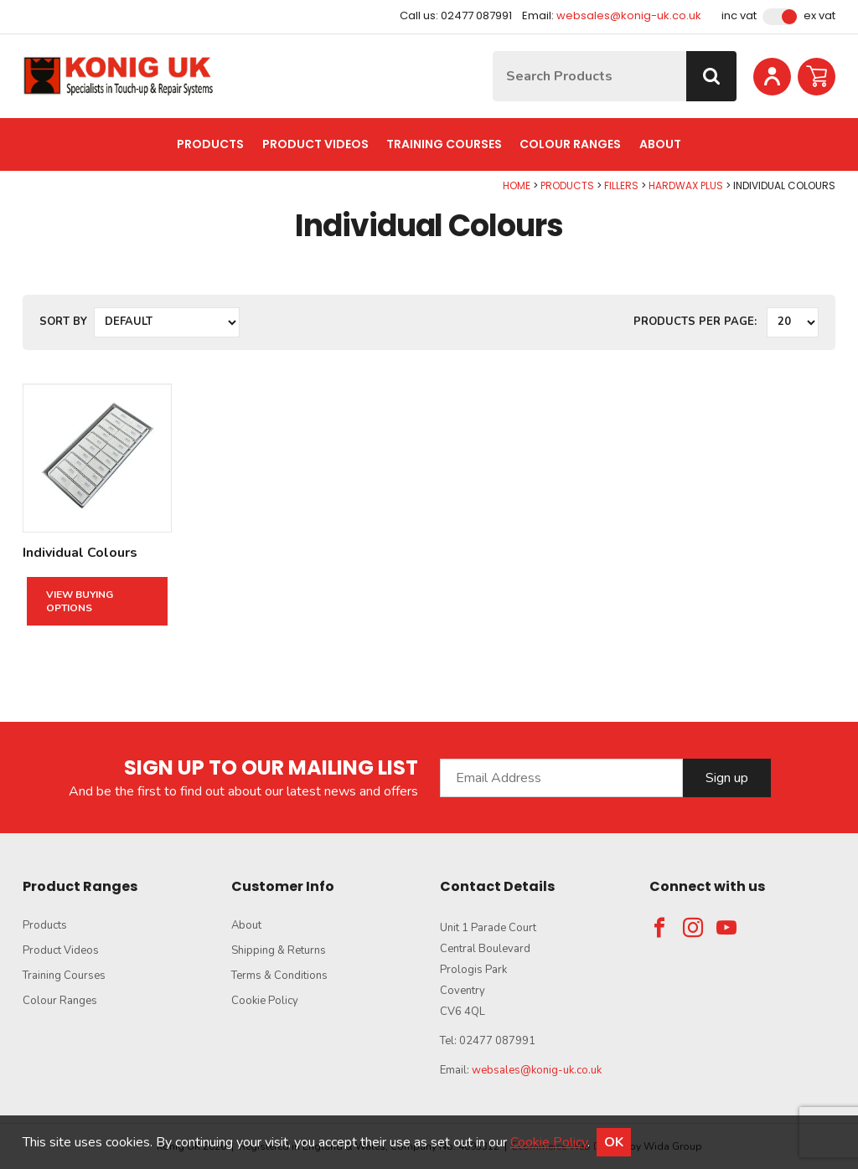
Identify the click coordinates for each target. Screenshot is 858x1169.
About (660, 144)
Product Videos (315, 144)
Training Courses (444, 144)
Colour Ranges (570, 144)
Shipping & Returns (278, 950)
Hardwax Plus (686, 185)
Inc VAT (739, 15)
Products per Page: (695, 321)
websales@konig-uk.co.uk (628, 15)
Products (210, 144)
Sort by (63, 321)
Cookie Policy (264, 1000)
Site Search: (493, 51)
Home (516, 185)
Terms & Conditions (279, 975)
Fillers (621, 185)
